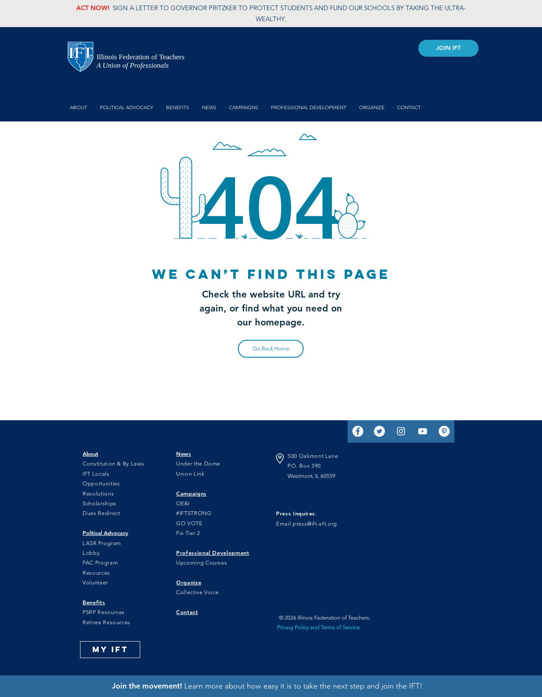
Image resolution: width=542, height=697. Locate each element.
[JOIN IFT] (448, 48)
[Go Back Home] (271, 349)
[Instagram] (400, 431)
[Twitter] (379, 431)
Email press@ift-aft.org (306, 524)
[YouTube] (422, 431)
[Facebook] (357, 431)
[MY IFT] (110, 649)
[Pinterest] (444, 431)
